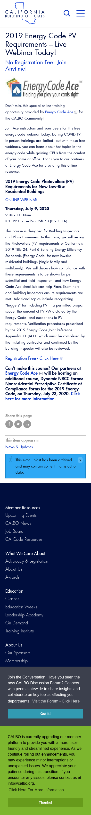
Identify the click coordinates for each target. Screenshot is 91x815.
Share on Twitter (18, 424)
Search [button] (68, 13)
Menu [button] (80, 13)
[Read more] (45, 87)
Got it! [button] (45, 715)
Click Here (49, 358)
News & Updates (19, 446)
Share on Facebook (9, 424)
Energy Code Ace (59, 112)
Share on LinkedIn (27, 424)
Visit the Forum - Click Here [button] (56, 702)
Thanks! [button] (45, 802)
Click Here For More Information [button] (36, 790)
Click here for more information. (42, 396)
